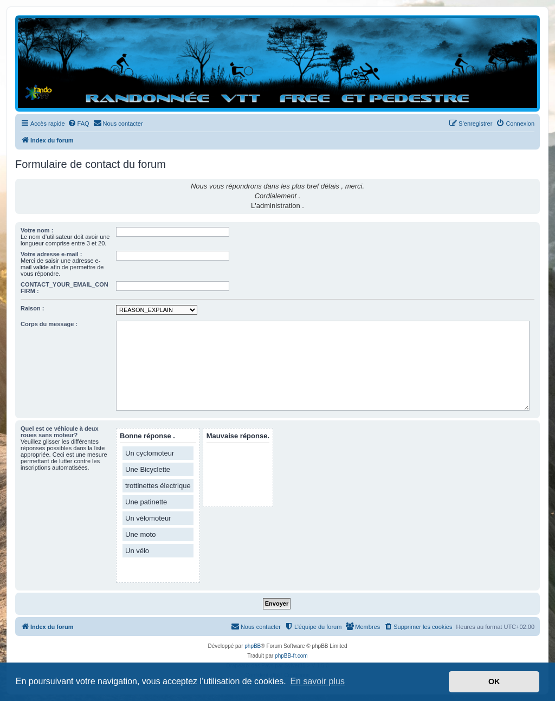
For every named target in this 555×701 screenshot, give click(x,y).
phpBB (252, 646)
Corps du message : (49, 324)
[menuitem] (78, 123)
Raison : (32, 308)
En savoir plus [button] (317, 681)
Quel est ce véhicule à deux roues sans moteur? (60, 431)
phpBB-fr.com (291, 656)
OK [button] (494, 681)
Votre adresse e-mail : (51, 254)
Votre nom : (37, 230)
